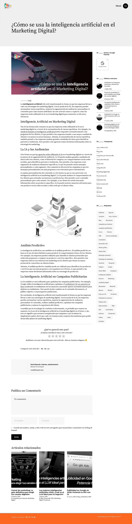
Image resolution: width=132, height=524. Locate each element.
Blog (42, 498)
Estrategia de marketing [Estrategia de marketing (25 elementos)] (106, 259)
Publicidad (84, 497)
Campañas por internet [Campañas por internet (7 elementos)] (105, 224)
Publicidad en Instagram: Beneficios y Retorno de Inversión (112, 84)
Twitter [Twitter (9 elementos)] (101, 317)
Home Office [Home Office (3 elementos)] (102, 271)
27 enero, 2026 (71, 497)
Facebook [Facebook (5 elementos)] (101, 263)
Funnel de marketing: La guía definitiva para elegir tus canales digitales (22, 492)
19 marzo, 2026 (15, 496)
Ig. (35, 517)
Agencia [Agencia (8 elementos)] (111, 212)
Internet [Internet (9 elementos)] (101, 278)
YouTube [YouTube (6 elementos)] (101, 321)
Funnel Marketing (102, 516)
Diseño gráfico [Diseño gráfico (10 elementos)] (103, 247)
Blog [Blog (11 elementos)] (100, 220)
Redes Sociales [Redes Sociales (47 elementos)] (103, 306)
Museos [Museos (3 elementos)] (101, 290)
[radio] (49, 337)
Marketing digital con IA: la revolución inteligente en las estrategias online (112, 126)
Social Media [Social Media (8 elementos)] (109, 310)
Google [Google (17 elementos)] (110, 267)
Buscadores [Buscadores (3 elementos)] (109, 220)
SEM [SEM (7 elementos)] (113, 306)
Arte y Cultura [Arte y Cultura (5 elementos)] (113, 216)
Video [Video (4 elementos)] (109, 317)
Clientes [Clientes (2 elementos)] (109, 232)
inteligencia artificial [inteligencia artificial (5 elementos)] (105, 275)
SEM (89, 497)
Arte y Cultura (101, 147)
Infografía (100, 168)
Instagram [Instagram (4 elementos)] (113, 271)
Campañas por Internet (20, 498)
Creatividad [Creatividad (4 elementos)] (102, 240)
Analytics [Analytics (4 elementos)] (101, 216)
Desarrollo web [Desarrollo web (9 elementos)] (103, 243)
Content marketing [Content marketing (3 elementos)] (111, 236)
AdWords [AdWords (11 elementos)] (101, 212)
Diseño (99, 164)
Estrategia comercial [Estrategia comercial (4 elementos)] (104, 255)
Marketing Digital (102, 172)
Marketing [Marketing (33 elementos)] (111, 278)
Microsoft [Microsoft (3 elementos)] (112, 286)
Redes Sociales (101, 184)
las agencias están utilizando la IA (49, 154)
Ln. (29, 517)
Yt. (32, 517)
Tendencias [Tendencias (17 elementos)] (111, 313)
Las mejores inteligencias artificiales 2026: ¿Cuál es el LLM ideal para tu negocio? (51, 492)
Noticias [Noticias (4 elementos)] (110, 290)
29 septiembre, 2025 (110, 131)
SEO (98, 192)
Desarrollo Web (49, 498)
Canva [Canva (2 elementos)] (100, 232)
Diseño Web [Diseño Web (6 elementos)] (102, 251)
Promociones (101, 176)
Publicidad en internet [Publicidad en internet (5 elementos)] (105, 298)
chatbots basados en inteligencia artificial (37, 132)
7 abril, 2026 (108, 89)
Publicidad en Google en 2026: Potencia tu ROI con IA (78, 492)
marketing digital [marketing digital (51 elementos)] (104, 282)
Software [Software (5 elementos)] (101, 313)
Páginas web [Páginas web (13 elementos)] (102, 302)
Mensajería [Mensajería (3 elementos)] (102, 286)
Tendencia (47, 500)
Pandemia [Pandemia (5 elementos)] (114, 294)
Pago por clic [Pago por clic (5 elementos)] (102, 294)
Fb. (27, 517)
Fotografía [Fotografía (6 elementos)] (111, 263)
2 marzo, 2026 (43, 496)
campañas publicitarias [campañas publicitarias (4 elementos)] (105, 228)
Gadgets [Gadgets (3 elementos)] (101, 267)
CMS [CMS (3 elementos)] (100, 236)
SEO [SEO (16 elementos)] (100, 310)
